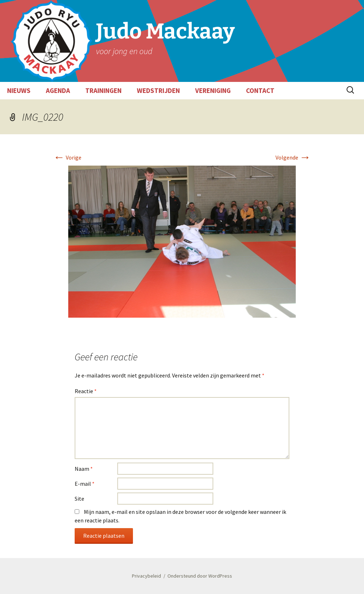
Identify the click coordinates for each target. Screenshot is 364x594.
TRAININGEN (103, 90)
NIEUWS (19, 90)
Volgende (293, 157)
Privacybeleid (146, 576)
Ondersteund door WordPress (199, 576)
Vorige (67, 157)
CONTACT (260, 90)
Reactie (86, 391)
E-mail (85, 483)
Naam (84, 468)
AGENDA (58, 90)
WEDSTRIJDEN (158, 90)
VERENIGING (213, 90)
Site (79, 498)
